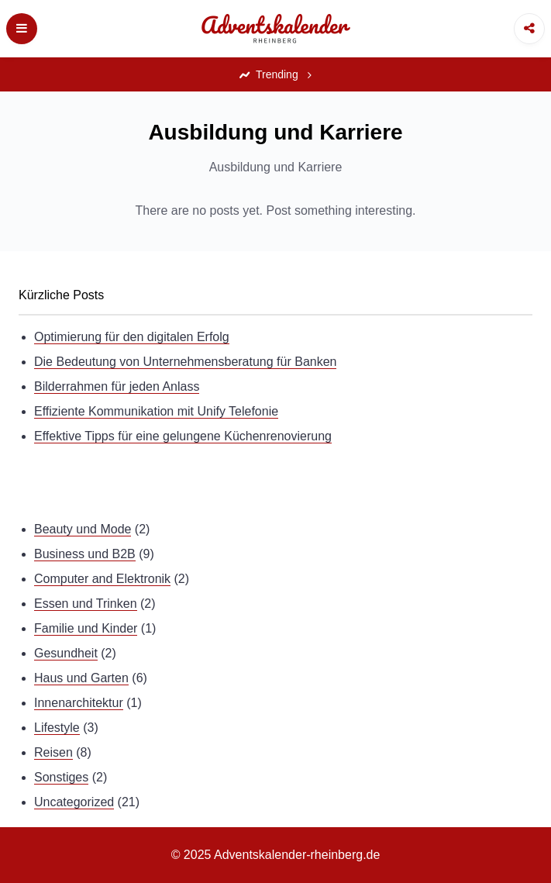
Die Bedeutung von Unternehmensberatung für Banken (185, 361)
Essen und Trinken (85, 603)
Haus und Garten (81, 678)
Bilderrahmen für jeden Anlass (116, 386)
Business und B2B (85, 553)
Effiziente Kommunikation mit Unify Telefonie (156, 411)
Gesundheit (66, 653)
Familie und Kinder (85, 628)
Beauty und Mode (82, 529)
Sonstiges (61, 777)
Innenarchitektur (78, 702)
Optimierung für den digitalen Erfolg (131, 336)
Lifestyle (57, 727)
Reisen (53, 752)
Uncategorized (74, 802)
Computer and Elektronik (102, 578)
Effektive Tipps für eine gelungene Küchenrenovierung (183, 436)
